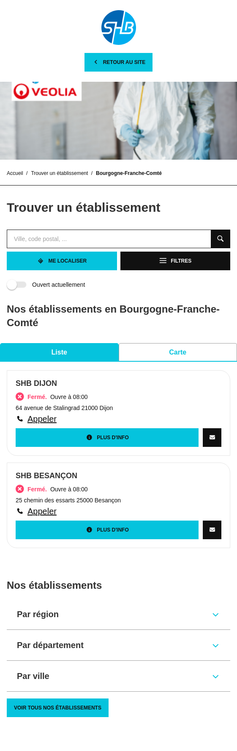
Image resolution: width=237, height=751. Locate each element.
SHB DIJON (36, 383)
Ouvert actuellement (47, 284)
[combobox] (109, 239)
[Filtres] (175, 261)
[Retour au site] (118, 62)
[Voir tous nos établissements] (58, 707)
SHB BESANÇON (46, 475)
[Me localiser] (62, 261)
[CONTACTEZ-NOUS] (212, 437)
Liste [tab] (59, 352)
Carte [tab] (177, 352)
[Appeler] (118, 419)
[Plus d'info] (107, 437)
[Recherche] (220, 239)
